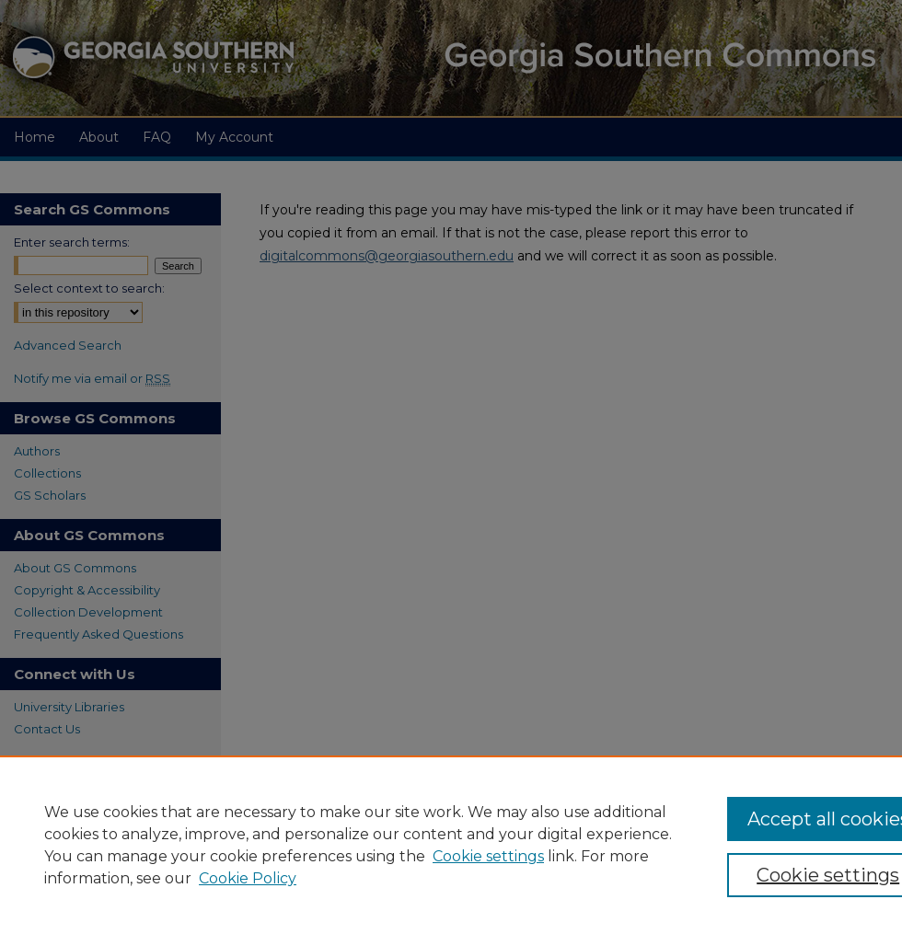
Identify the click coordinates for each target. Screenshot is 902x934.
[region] (451, 844)
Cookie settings (488, 856)
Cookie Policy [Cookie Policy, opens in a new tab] (247, 878)
